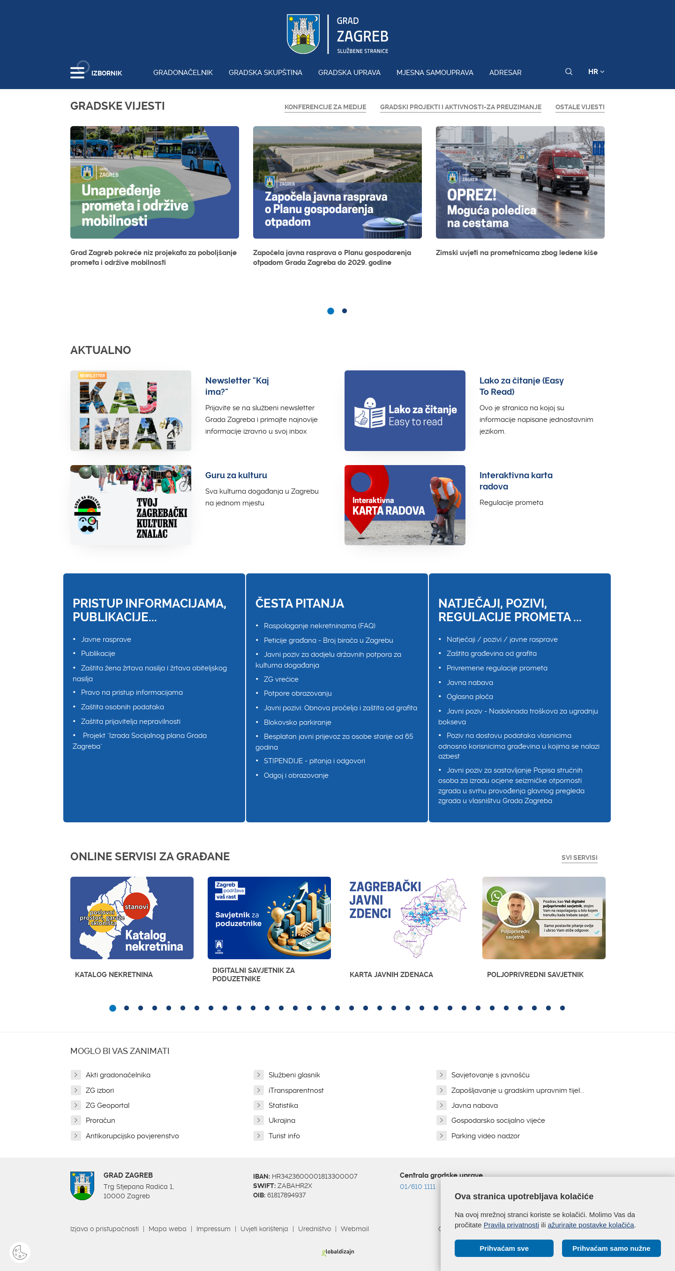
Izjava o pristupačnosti (104, 1229)
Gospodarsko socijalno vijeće (498, 1120)
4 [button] (154, 1008)
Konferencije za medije (325, 107)
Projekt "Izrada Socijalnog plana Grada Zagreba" (140, 741)
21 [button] (393, 1008)
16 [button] (323, 1008)
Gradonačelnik (183, 72)
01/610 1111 (417, 1186)
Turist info (284, 1136)
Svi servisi (580, 857)
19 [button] (365, 1008)
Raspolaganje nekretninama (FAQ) (319, 626)
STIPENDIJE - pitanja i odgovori (314, 761)
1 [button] (330, 311)
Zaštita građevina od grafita (492, 653)
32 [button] (548, 1008)
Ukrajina (282, 1120)
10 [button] (239, 1008)
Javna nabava (470, 682)
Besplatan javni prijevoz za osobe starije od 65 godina (334, 742)
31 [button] (534, 1008)
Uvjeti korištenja (264, 1229)
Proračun (100, 1120)
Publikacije (98, 653)
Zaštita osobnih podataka (122, 707)
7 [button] (197, 1008)
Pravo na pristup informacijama (132, 692)
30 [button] (520, 1008)
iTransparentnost (296, 1090)
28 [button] (492, 1008)
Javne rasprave (106, 639)
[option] (154, 199)
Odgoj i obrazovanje (296, 775)
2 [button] (344, 311)
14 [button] (295, 1008)
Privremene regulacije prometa (497, 668)
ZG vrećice (281, 679)
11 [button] (253, 1008)
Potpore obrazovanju (298, 693)
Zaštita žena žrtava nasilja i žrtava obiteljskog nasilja (150, 673)
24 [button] (436, 1008)
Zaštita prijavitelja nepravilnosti (130, 721)
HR (596, 72)
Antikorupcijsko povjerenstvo (132, 1136)
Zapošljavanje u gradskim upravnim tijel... (517, 1090)
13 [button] (281, 1008)
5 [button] (168, 1008)
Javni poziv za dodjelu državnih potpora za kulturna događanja (328, 659)
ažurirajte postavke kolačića (591, 1225)
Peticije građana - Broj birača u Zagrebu (328, 640)
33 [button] (562, 1008)
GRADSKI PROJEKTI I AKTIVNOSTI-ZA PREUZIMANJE (460, 107)
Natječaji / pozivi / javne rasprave (502, 639)
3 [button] (140, 1008)
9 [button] (225, 1008)
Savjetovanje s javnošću (490, 1075)
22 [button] (407, 1008)
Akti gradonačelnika (118, 1075)
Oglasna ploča (470, 696)
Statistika (283, 1105)
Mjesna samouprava (435, 72)
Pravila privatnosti (511, 1225)
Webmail (355, 1229)
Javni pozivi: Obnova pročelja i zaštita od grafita (340, 708)
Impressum (213, 1229)
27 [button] (478, 1008)
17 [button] (337, 1008)
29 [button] (506, 1008)
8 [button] (211, 1008)
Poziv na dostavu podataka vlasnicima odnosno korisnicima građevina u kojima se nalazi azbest (519, 745)
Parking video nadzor (485, 1136)
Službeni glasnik (294, 1075)
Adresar (505, 72)
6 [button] (183, 1008)
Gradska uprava (349, 72)
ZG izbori (100, 1090)
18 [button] (351, 1008)
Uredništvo (314, 1229)
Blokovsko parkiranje (297, 722)
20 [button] (379, 1008)
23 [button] (422, 1008)
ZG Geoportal (107, 1105)
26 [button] (464, 1008)
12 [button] (267, 1008)
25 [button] (450, 1008)
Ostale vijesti (580, 107)
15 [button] (309, 1008)
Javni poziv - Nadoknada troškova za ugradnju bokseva (518, 716)
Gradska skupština (265, 72)
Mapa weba (168, 1229)
